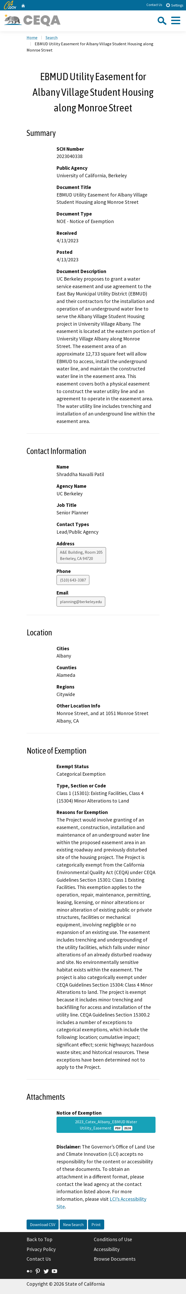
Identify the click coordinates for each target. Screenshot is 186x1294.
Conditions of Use (113, 1239)
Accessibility (107, 1249)
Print (96, 1224)
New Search (73, 1224)
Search (52, 37)
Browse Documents (114, 1259)
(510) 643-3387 (73, 580)
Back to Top (39, 1239)
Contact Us (154, 5)
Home (32, 37)
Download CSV (42, 1224)
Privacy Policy (41, 1249)
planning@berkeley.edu (81, 601)
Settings (174, 5)
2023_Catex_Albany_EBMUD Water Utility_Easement (106, 1125)
